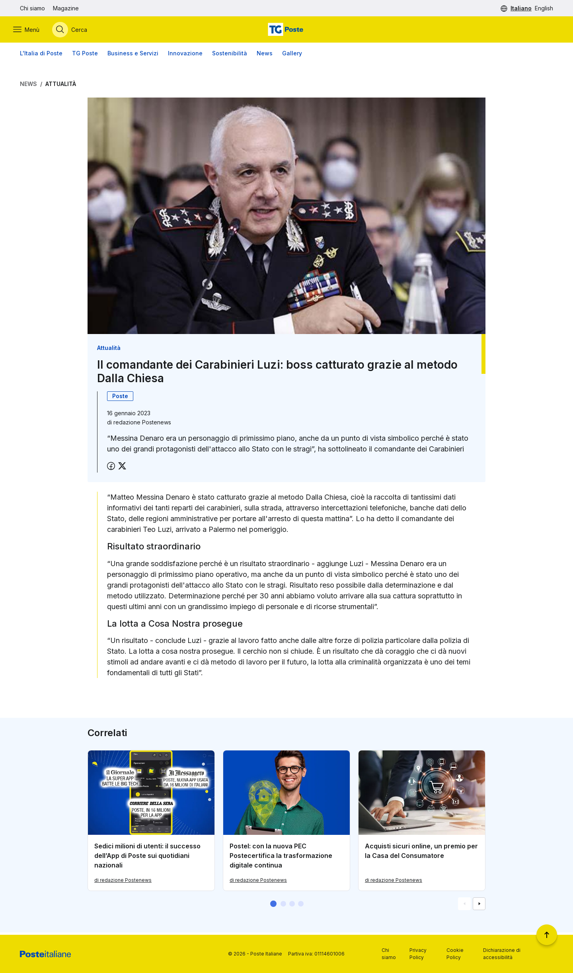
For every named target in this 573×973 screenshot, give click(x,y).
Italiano (521, 8)
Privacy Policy (418, 953)
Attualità (60, 86)
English (544, 8)
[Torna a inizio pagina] (546, 934)
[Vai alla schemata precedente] (464, 906)
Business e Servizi (132, 55)
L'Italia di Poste (41, 55)
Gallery (292, 55)
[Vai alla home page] (286, 31)
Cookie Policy (455, 953)
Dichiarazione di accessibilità (501, 953)
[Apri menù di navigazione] (33, 31)
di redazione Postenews (123, 882)
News (265, 55)
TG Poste (85, 55)
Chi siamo (32, 8)
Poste (120, 398)
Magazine (66, 8)
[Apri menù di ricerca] (76, 31)
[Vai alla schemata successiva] (479, 906)
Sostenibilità (229, 55)
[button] (273, 906)
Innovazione (185, 55)
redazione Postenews (142, 424)
